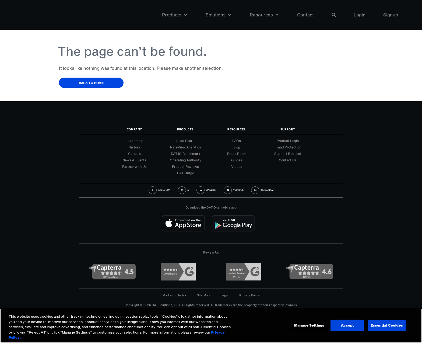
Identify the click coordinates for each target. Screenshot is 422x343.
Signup (390, 14)
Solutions (218, 14)
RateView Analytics (185, 147)
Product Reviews (185, 166)
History (134, 147)
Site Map (203, 295)
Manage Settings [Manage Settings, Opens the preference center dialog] (309, 325)
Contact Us (288, 160)
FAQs (236, 141)
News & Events (134, 160)
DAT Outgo (185, 173)
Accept (347, 325)
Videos (236, 166)
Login (359, 14)
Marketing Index (174, 295)
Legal (224, 295)
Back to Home (91, 83)
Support (287, 129)
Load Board (185, 141)
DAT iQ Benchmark (185, 153)
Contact (305, 14)
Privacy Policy (249, 295)
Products (174, 14)
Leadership (134, 141)
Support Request (287, 153)
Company (134, 129)
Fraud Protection (288, 147)
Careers (134, 153)
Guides (236, 160)
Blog (236, 147)
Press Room (236, 153)
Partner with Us (134, 166)
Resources (264, 14)
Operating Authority (185, 160)
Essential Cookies (387, 325)
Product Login (288, 141)
